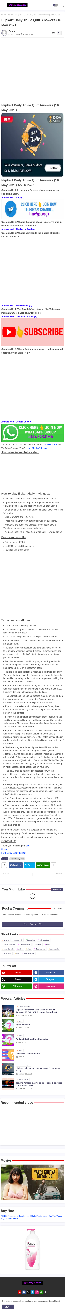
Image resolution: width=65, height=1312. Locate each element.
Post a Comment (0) (32, 924)
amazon (6, 940)
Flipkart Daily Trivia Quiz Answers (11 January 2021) (38, 1069)
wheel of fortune (28, 953)
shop (29, 949)
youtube (18, 972)
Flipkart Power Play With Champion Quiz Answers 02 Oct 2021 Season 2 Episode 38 (36, 1011)
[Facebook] (16, 865)
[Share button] (53, 865)
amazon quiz (18, 940)
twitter (18, 979)
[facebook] (24, 1292)
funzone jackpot (25, 944)
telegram (50, 979)
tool (17, 953)
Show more (56, 889)
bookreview (31, 940)
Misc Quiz (38, 944)
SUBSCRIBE (50, 444)
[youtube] (19, 1292)
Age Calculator (23, 1024)
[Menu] (3, 5)
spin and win (54, 949)
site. (28, 846)
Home (3, 15)
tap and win (7, 953)
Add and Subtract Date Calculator (32, 1039)
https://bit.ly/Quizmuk (37, 448)
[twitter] (28, 1292)
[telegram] (32, 1292)
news (48, 944)
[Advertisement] (32, 70)
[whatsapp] (41, 1292)
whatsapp (18, 986)
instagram (50, 986)
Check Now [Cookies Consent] (53, 1301)
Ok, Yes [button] (8, 1307)
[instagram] (37, 1292)
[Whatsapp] (43, 865)
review (20, 949)
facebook (50, 972)
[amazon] (45, 1292)
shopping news (40, 949)
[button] (55, 5)
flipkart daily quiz (14, 15)
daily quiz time (44, 940)
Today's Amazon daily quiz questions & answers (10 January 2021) (39, 1084)
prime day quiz (8, 949)
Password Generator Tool (28, 1053)
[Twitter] (29, 865)
